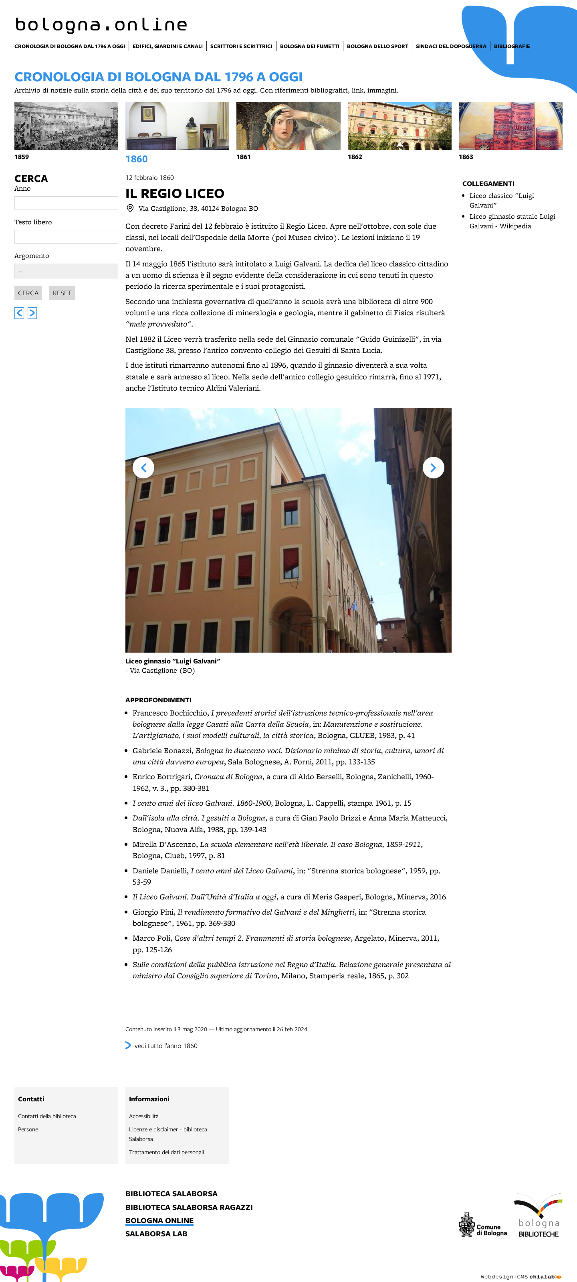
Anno (22, 188)
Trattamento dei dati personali (166, 1152)
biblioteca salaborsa (171, 1194)
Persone (28, 1129)
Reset (62, 291)
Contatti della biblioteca (47, 1116)
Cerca (31, 178)
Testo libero (33, 221)
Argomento (31, 255)
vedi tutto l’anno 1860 (166, 1045)
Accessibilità (144, 1116)
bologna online (159, 1221)
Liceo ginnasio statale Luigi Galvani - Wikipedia (512, 221)
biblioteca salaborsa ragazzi (189, 1207)
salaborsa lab (156, 1234)
